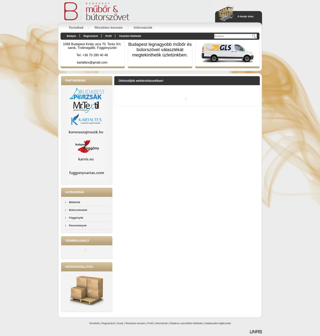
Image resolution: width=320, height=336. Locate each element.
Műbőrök (74, 202)
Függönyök (76, 217)
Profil (150, 323)
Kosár (120, 323)
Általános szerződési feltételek (186, 323)
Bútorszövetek (78, 210)
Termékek (94, 323)
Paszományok (78, 225)
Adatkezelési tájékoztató (217, 323)
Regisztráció (108, 323)
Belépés (71, 36)
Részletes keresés (136, 323)
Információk (161, 323)
